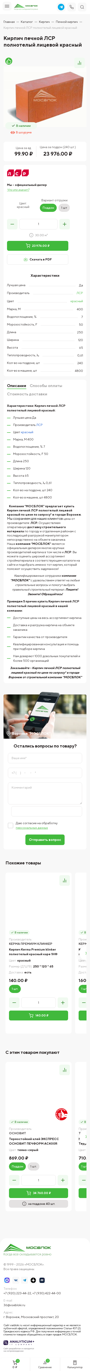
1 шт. (15, 989)
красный (77, 301)
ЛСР (80, 293)
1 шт (64, 207)
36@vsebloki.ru (14, 1305)
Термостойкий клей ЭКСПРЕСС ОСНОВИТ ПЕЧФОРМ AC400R (34, 1141)
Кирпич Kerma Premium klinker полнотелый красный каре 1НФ (33, 952)
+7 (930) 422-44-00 (46, 1293)
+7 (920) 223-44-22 (17, 1293)
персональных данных (32, 827)
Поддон (48, 207)
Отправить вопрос (45, 840)
